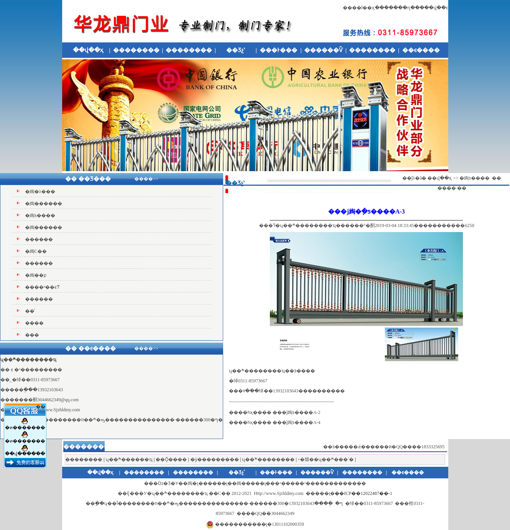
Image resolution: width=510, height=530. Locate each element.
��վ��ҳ (88, 50)
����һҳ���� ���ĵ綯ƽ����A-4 (274, 422)
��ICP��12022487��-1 (363, 493)
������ (39, 239)
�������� (136, 50)
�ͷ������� (24, 422)
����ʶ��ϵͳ (42, 287)
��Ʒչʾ (236, 50)
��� (32, 335)
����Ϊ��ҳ (359, 7)
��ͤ (29, 311)
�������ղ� (395, 7)
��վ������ (24, 449)
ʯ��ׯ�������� (268, 459)
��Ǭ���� (171, 459)
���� (34, 323)
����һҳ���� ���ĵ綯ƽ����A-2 (274, 412)
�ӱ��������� (214, 459)
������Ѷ (323, 50)
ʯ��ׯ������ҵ (129, 459)
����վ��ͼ (431, 7)
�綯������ (43, 203)
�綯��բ (36, 275)
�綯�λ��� (40, 191)
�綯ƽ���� (40, 215)
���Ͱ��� (278, 50)
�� (40, 404)
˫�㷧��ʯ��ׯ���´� (326, 459)
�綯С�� (36, 251)
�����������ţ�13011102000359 (259, 524)
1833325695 (433, 446)
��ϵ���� (421, 50)
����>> (146, 179)
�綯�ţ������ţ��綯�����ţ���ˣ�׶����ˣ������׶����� (270, 483)
